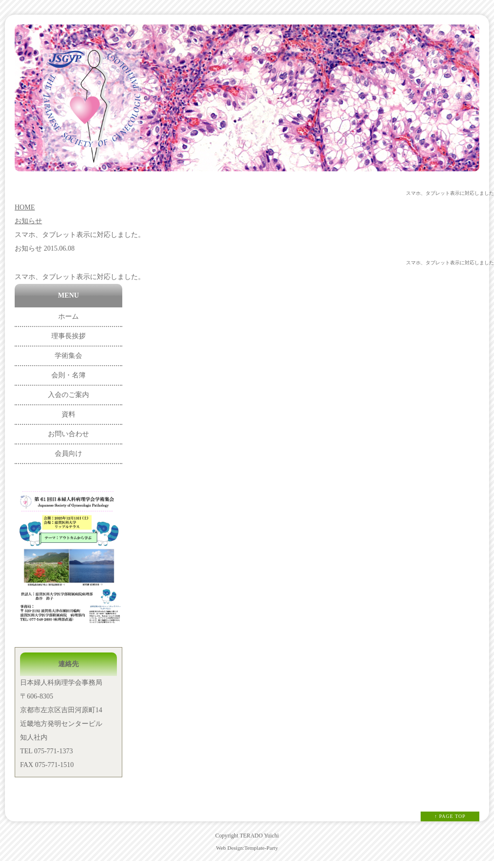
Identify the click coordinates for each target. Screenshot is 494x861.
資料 (68, 414)
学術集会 (68, 355)
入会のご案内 (68, 394)
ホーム (68, 316)
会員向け (68, 453)
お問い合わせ (68, 434)
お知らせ (28, 221)
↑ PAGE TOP (450, 816)
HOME (25, 207)
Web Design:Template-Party (247, 848)
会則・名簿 (68, 375)
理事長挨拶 (68, 336)
